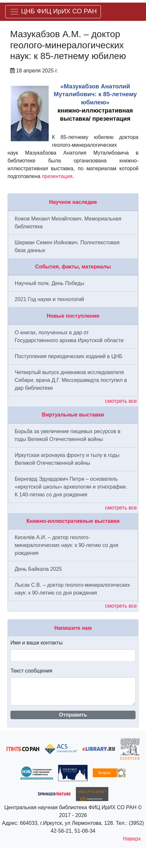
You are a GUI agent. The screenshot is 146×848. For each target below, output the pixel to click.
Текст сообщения (31, 671)
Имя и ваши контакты (36, 642)
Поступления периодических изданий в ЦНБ (68, 356)
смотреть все (121, 401)
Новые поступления (73, 316)
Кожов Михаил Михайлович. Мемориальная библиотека (68, 222)
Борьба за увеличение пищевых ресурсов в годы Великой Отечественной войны (68, 435)
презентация (57, 176)
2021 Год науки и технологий (49, 299)
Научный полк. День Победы (49, 283)
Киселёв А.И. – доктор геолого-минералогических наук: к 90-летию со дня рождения (66, 545)
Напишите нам (73, 628)
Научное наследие (73, 202)
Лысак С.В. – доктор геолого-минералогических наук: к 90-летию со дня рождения (72, 589)
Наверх (132, 838)
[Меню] (53, 11)
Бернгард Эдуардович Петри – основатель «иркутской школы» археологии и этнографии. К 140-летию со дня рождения (71, 486)
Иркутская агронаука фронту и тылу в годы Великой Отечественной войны (67, 459)
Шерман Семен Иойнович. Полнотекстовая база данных (67, 246)
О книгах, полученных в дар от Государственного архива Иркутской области (69, 336)
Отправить (73, 715)
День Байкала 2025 (38, 569)
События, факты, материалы (73, 266)
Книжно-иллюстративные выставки (73, 521)
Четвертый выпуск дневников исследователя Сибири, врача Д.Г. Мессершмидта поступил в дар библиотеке (71, 380)
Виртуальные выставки (73, 414)
